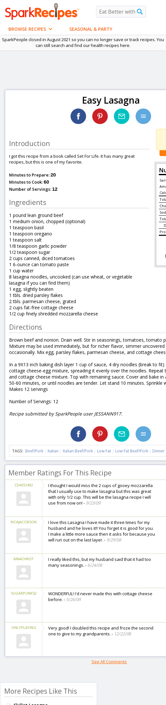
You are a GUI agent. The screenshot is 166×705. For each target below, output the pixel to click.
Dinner (158, 451)
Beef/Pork (34, 451)
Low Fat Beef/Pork (131, 451)
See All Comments (109, 662)
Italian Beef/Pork (78, 451)
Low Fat (104, 451)
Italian (53, 451)
